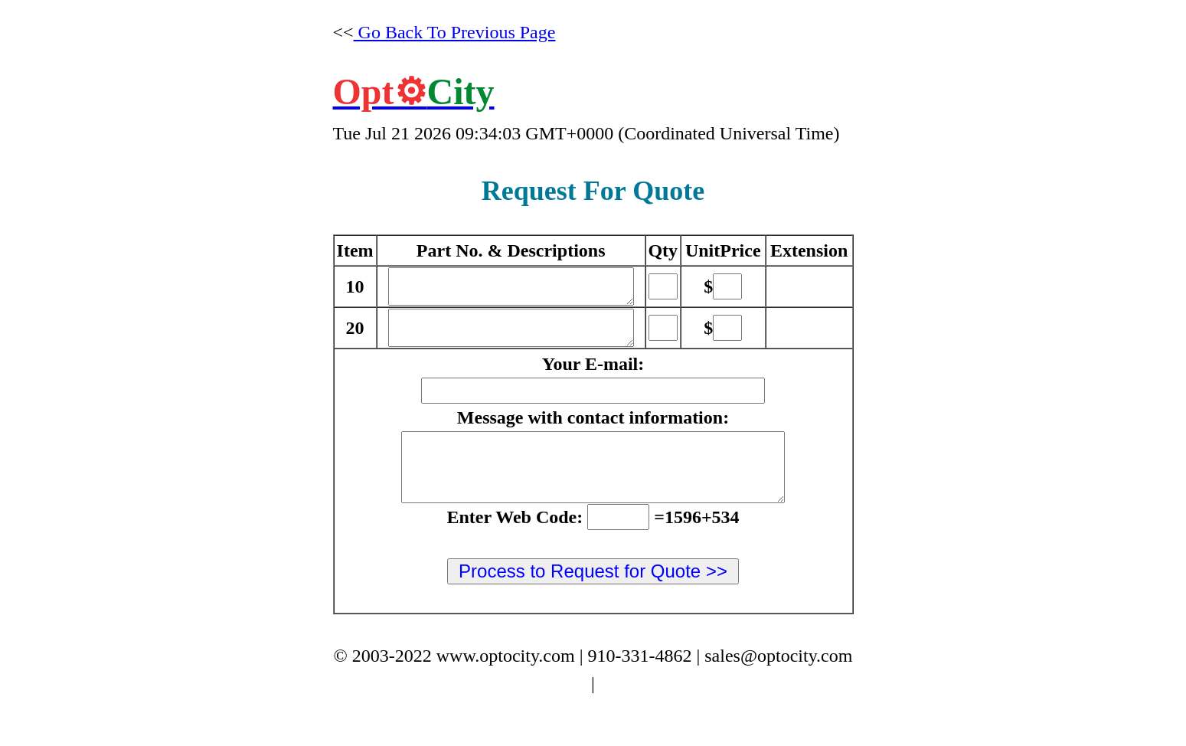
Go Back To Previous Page (455, 32)
